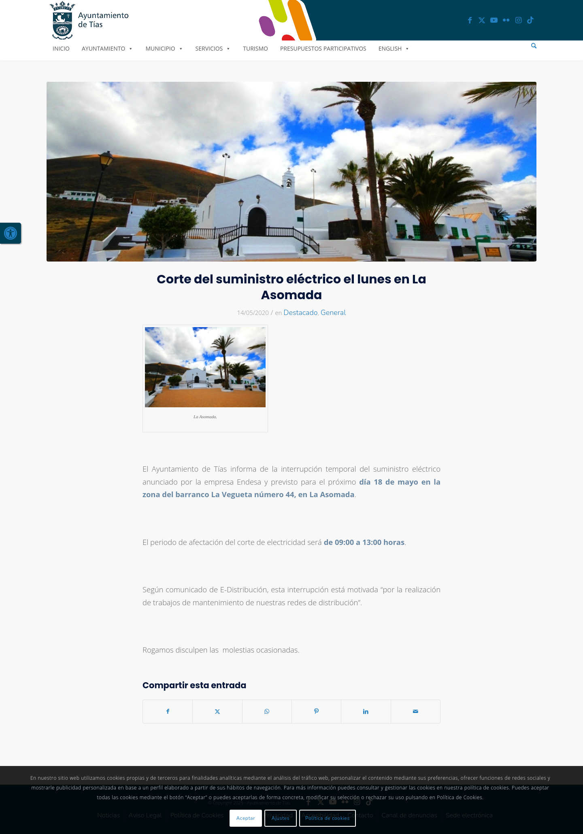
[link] (10, 233)
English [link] (394, 48)
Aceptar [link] (245, 818)
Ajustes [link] (281, 818)
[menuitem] (533, 45)
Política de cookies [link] (327, 818)
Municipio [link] (164, 48)
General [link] (333, 312)
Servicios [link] (213, 48)
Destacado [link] (300, 312)
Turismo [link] (255, 48)
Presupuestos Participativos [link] (323, 48)
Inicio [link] (61, 48)
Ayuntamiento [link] (107, 48)
